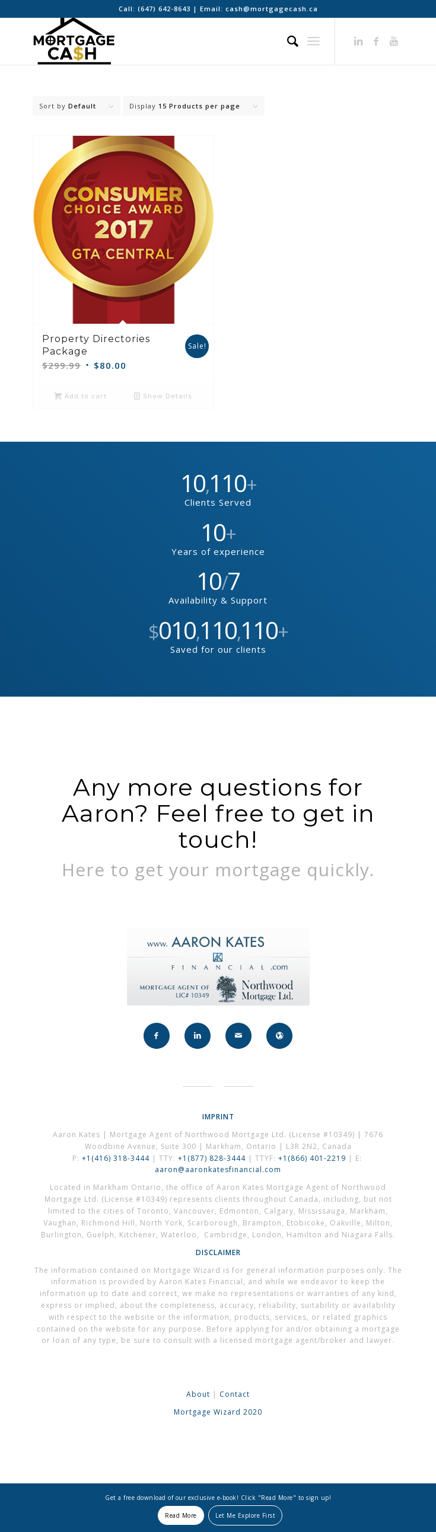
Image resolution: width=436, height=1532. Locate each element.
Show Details (163, 395)
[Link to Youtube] (394, 41)
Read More (181, 1515)
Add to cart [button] (80, 395)
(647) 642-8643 (165, 8)
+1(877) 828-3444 (213, 1158)
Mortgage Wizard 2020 (218, 1412)
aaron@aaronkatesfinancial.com (218, 1169)
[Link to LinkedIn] (359, 41)
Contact (234, 1394)
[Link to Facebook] (377, 41)
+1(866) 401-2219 (312, 1158)
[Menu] (313, 41)
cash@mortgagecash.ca (271, 8)
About (198, 1394)
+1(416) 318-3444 (115, 1158)
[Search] (287, 41)
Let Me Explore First (245, 1515)
